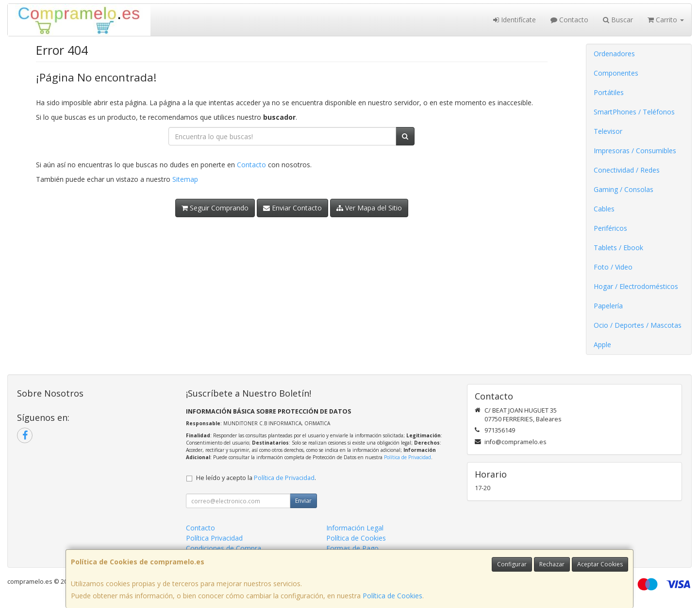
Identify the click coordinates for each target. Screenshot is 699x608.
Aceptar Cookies (600, 564)
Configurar (512, 564)
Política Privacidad (214, 538)
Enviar (303, 500)
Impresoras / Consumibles (635, 150)
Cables (604, 208)
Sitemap (185, 179)
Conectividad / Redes (627, 170)
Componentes (616, 73)
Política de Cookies (392, 595)
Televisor (608, 131)
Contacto (569, 19)
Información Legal (354, 527)
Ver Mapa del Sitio (369, 207)
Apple (602, 344)
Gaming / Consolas (623, 189)
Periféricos (610, 228)
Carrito (666, 19)
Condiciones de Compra (223, 548)
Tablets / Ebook (618, 247)
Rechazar (552, 564)
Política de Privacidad (407, 457)
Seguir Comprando (215, 207)
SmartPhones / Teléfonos (634, 111)
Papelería (608, 305)
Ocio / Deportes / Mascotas (638, 325)
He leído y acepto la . (256, 478)
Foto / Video (613, 267)
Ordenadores (614, 53)
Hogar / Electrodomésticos (636, 286)
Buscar (618, 19)
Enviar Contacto (292, 207)
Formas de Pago (352, 548)
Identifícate (514, 19)
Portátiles (609, 92)
